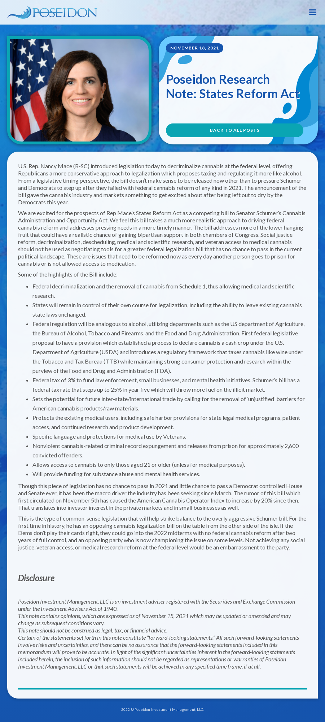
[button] (312, 12)
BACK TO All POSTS (235, 130)
